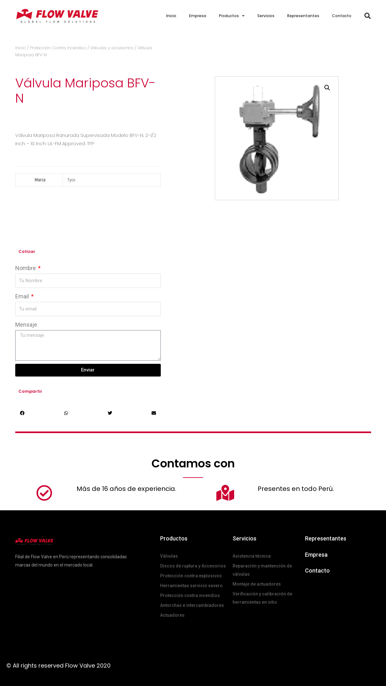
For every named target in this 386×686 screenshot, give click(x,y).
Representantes (303, 15)
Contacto (341, 15)
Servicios (265, 15)
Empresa (197, 15)
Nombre (26, 268)
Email (22, 296)
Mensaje (26, 324)
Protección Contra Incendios (58, 48)
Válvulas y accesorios (111, 48)
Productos (232, 16)
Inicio (171, 15)
